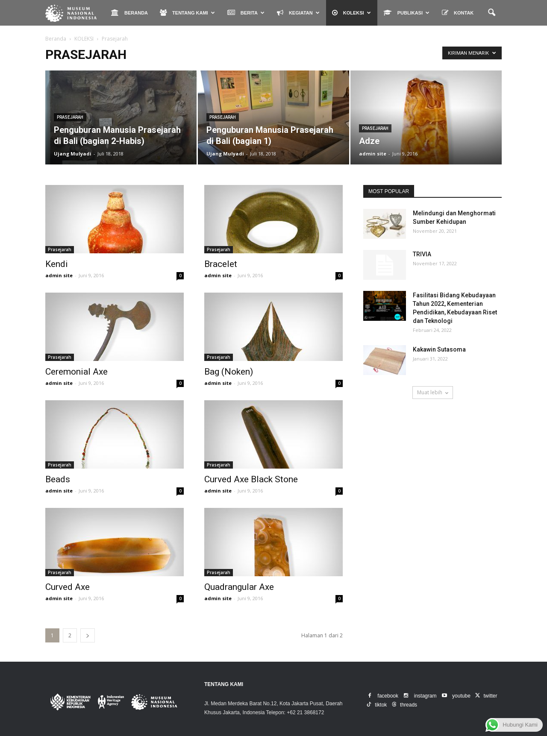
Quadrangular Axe (239, 587)
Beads (57, 479)
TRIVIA (422, 254)
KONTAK (457, 12)
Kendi (56, 264)
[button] (491, 13)
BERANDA (129, 12)
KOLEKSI (351, 12)
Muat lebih (432, 392)
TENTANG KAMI (187, 12)
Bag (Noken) (228, 372)
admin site (372, 153)
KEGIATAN (298, 12)
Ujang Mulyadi (72, 153)
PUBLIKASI (406, 12)
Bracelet (220, 264)
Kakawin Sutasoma (439, 349)
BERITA (246, 12)
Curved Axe (67, 587)
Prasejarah (70, 117)
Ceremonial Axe (76, 372)
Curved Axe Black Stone (251, 479)
